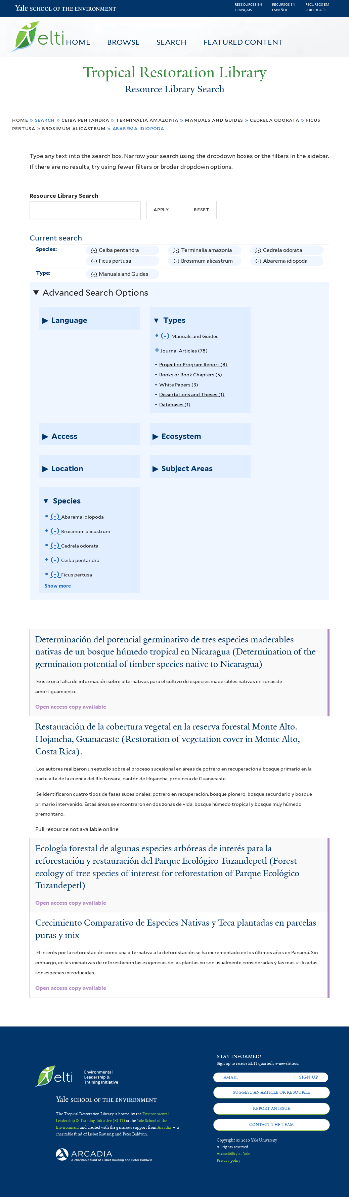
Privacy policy (229, 1160)
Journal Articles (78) (181, 350)
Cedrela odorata (274, 120)
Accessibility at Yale (233, 1153)
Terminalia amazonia (147, 120)
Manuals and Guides (214, 120)
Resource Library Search (64, 195)
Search (172, 42)
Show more (58, 586)
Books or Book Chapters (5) (190, 374)
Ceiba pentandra (85, 120)
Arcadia (164, 1127)
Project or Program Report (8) (193, 364)
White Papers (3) (178, 384)
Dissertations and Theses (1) (191, 394)
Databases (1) (174, 404)
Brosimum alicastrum (74, 128)
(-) (95, 250)
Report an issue (271, 1108)
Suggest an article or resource (271, 1092)
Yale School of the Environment (32, 8)
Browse (123, 42)
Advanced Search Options (95, 293)
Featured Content (243, 42)
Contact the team (271, 1124)
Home (78, 42)
